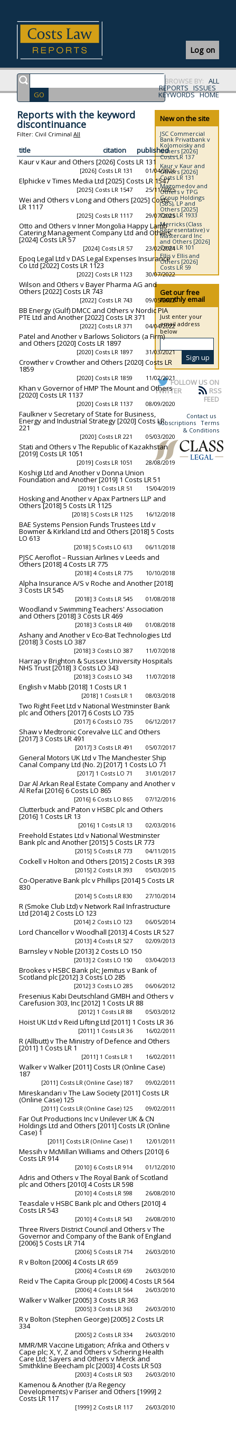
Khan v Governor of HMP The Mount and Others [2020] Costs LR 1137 (96, 391)
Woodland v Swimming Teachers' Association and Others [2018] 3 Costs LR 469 (91, 612)
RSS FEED (213, 395)
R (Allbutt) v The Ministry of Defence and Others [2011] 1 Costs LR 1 (94, 1044)
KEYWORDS (176, 94)
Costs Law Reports (72, 40)
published (153, 150)
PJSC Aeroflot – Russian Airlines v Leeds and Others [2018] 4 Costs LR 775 (89, 560)
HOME (209, 94)
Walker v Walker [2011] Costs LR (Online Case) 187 (92, 1070)
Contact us (201, 416)
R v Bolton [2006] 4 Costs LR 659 (68, 1262)
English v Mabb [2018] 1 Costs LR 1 (73, 687)
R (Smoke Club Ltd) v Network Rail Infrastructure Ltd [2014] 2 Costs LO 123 (95, 909)
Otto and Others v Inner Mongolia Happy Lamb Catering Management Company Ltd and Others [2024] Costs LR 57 (95, 232)
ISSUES (204, 88)
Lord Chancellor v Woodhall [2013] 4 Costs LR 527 (96, 932)
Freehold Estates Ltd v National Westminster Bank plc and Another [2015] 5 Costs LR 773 (89, 839)
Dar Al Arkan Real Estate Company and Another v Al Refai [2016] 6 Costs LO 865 (97, 787)
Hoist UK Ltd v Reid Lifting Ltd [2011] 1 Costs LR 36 (96, 1022)
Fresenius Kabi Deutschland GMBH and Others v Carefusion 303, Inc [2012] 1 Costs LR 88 (96, 999)
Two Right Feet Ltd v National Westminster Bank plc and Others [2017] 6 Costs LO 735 (94, 709)
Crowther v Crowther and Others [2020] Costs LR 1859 (95, 365)
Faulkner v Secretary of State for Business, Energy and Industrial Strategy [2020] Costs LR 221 (92, 420)
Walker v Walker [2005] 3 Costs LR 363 (78, 1300)
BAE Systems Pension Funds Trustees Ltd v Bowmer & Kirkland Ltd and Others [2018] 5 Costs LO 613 (96, 531)
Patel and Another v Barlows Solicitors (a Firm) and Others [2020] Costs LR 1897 (92, 339)
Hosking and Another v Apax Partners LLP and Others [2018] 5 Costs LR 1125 (92, 502)
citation (114, 150)
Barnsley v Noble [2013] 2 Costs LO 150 (80, 951)
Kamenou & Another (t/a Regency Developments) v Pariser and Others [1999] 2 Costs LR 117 (90, 1391)
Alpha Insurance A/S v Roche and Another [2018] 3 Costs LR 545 (96, 586)
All (76, 134)
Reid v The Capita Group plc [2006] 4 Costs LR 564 (96, 1281)
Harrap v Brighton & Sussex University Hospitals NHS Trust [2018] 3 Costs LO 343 (96, 664)
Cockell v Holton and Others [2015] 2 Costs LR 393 (97, 861)
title (25, 150)
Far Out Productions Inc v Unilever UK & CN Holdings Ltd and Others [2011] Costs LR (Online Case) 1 (94, 1125)
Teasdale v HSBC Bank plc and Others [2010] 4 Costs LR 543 (92, 1206)
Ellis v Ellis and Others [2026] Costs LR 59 (180, 261)
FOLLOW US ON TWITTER (187, 386)
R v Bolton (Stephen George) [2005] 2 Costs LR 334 (91, 1322)
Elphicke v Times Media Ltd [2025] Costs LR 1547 (94, 181)
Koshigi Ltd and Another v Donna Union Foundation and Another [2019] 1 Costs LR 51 (90, 476)
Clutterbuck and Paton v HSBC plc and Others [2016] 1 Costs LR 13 (91, 813)
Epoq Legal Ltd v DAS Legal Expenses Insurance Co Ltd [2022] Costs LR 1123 (95, 262)
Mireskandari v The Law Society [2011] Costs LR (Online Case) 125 (94, 1096)
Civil (40, 134)
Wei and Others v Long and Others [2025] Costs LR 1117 (94, 203)
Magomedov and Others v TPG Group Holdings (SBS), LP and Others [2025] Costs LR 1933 (183, 200)
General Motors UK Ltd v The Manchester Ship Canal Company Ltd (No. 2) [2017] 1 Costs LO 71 (92, 761)
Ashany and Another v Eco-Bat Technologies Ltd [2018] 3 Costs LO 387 (95, 638)
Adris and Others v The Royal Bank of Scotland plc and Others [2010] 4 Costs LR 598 (93, 1181)
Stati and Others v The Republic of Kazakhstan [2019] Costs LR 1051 (93, 450)
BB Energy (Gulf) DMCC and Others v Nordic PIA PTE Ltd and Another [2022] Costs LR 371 (93, 314)
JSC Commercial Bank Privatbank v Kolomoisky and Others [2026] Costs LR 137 (185, 145)
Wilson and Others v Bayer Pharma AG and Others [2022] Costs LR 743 (88, 288)
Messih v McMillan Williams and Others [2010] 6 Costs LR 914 (94, 1155)
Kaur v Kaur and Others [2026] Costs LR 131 (87, 162)
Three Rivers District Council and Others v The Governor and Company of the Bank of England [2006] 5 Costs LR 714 (95, 1236)
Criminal (60, 134)
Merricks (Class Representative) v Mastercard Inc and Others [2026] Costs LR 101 (185, 235)
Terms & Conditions (201, 426)
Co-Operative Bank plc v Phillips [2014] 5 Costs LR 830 (96, 883)
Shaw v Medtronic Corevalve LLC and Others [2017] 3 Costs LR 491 (90, 735)
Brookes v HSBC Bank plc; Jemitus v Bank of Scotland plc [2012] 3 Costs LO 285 (88, 973)
